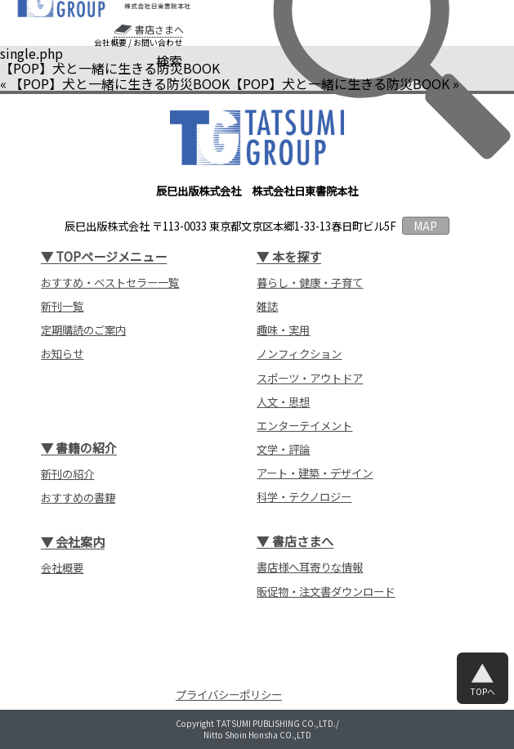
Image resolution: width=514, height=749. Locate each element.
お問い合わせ (157, 42)
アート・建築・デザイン (315, 473)
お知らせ (62, 353)
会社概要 (110, 42)
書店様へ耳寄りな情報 (310, 567)
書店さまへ (159, 29)
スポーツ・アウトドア (310, 378)
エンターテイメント (304, 425)
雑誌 (267, 306)
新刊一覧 (62, 306)
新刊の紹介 (67, 473)
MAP (425, 226)
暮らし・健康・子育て (310, 282)
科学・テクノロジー (304, 496)
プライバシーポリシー (229, 694)
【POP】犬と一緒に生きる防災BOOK (120, 83)
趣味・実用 (283, 329)
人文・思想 (283, 401)
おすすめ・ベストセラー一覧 (110, 282)
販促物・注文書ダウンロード (326, 591)
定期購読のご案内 (83, 329)
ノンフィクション (299, 353)
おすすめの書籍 (78, 497)
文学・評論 (283, 449)
